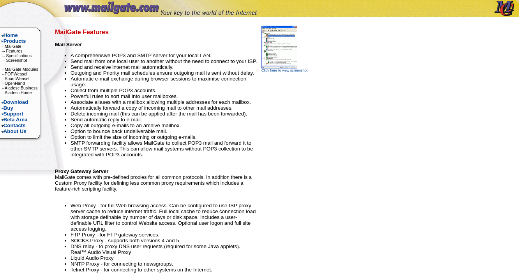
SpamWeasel (17, 78)
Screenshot (16, 60)
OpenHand (15, 83)
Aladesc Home (18, 92)
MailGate (13, 46)
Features (14, 51)
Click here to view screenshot (284, 68)
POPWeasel (16, 74)
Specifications (19, 55)
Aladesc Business (21, 88)
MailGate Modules (21, 69)
